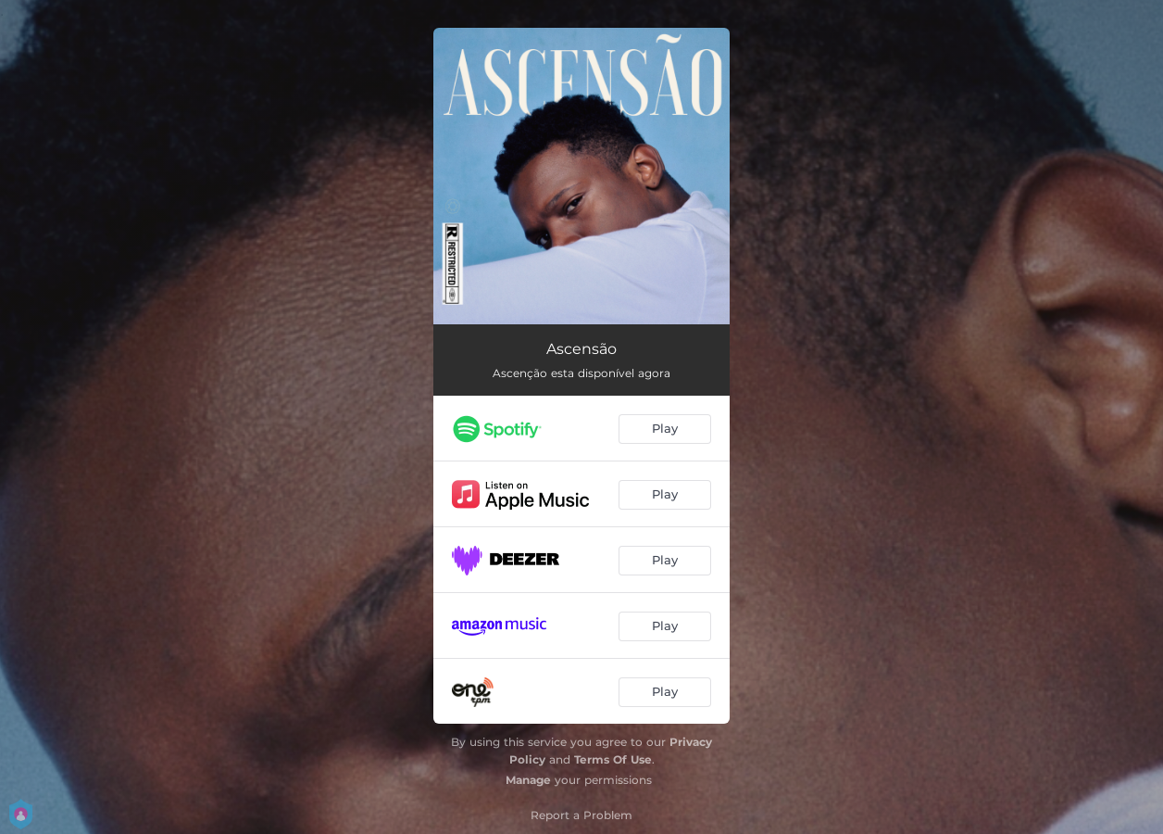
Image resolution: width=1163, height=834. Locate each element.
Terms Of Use (613, 759)
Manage (528, 780)
